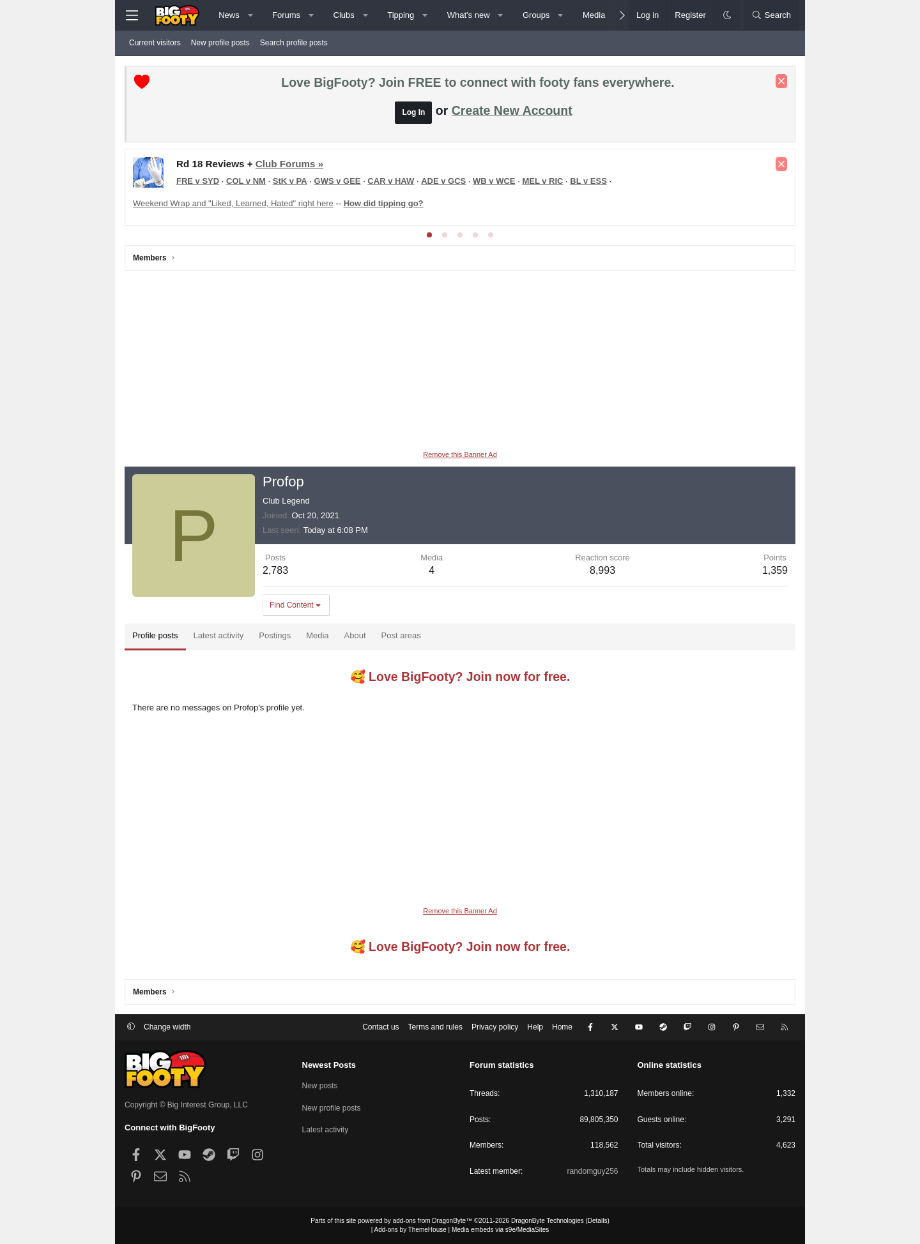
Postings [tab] (275, 635)
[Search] (771, 15)
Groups (536, 15)
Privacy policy (494, 1027)
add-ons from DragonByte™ (433, 1220)
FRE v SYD (197, 181)
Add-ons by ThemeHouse (410, 1229)
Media (594, 15)
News (229, 15)
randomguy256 (592, 1171)
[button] (250, 15)
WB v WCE (494, 181)
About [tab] (355, 635)
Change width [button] (167, 1027)
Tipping (400, 15)
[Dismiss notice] (781, 81)
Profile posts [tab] (155, 635)
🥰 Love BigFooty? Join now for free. (460, 677)
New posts (320, 1085)
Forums (286, 15)
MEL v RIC (542, 181)
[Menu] (132, 15)
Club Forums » (289, 163)
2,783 (275, 570)
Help (535, 1027)
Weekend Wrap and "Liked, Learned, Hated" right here (233, 203)
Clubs (344, 15)
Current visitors (155, 42)
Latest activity (325, 1129)
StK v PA (290, 181)
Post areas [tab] (401, 635)
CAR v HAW (390, 181)
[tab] (429, 234)
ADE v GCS (443, 181)
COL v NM (246, 181)
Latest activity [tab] (219, 635)
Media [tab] (317, 635)
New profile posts (220, 42)
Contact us (380, 1027)
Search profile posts (294, 42)
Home (562, 1027)
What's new (468, 15)
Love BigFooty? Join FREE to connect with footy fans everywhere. (477, 82)
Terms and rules (435, 1027)
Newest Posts (329, 1065)
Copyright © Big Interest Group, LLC (186, 1104)
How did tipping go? (384, 203)
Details (598, 1220)
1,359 (775, 570)
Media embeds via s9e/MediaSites (500, 1229)
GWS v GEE (337, 181)
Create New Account (512, 110)
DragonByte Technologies (547, 1220)
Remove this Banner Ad (460, 454)
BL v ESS (588, 181)
